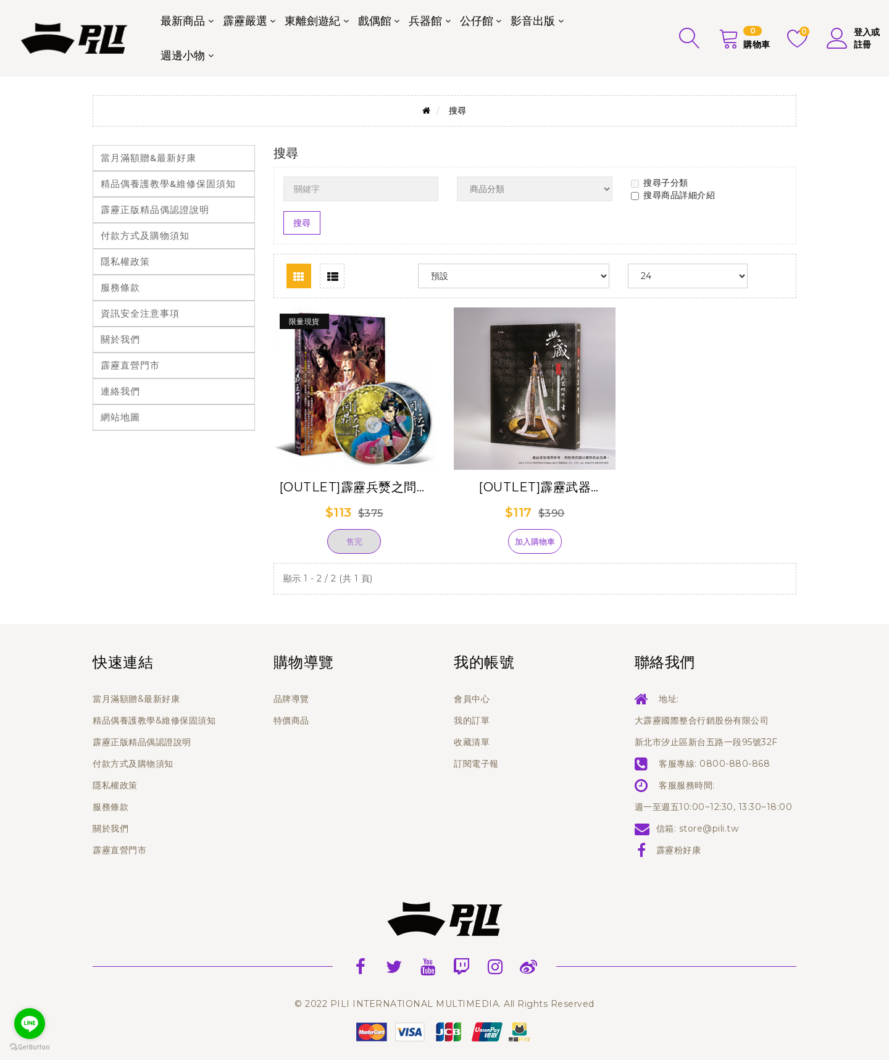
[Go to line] (29, 1023)
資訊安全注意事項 (140, 313)
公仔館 (476, 21)
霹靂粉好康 (678, 850)
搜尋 (458, 110)
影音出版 (533, 21)
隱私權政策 (125, 261)
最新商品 (183, 21)
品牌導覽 (291, 698)
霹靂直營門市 (130, 365)
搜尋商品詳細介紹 (673, 195)
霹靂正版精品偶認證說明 (155, 209)
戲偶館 (374, 21)
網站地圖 (120, 417)
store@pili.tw (709, 828)
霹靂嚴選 (245, 21)
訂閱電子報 (476, 763)
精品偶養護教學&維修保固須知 (168, 184)
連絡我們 (120, 391)
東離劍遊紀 (312, 21)
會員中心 (472, 698)
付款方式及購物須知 (145, 235)
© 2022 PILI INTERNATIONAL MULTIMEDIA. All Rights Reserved (444, 1003)
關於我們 (120, 339)
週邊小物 (183, 55)
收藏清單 (472, 742)
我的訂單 (472, 720)
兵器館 (425, 21)
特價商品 (291, 720)
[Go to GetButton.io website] (29, 1047)
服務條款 (120, 287)
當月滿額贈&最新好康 (148, 158)
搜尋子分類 (659, 182)
